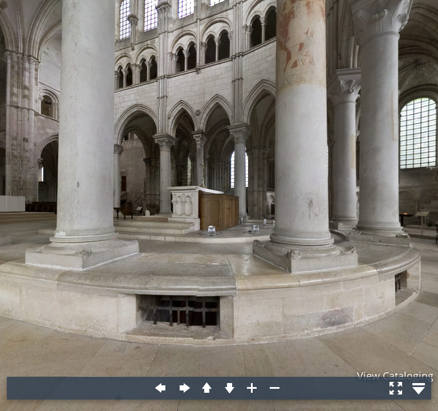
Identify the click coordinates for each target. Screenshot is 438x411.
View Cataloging (395, 375)
